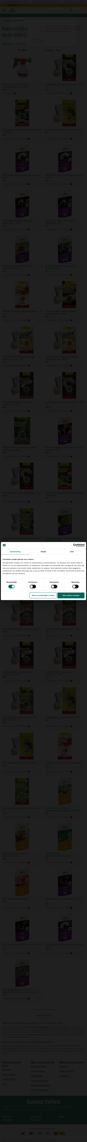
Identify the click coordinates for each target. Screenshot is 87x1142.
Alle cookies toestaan (70, 595)
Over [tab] (72, 552)
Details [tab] (43, 552)
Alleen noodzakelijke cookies (43, 595)
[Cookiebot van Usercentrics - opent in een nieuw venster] (74, 545)
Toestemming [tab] (15, 552)
